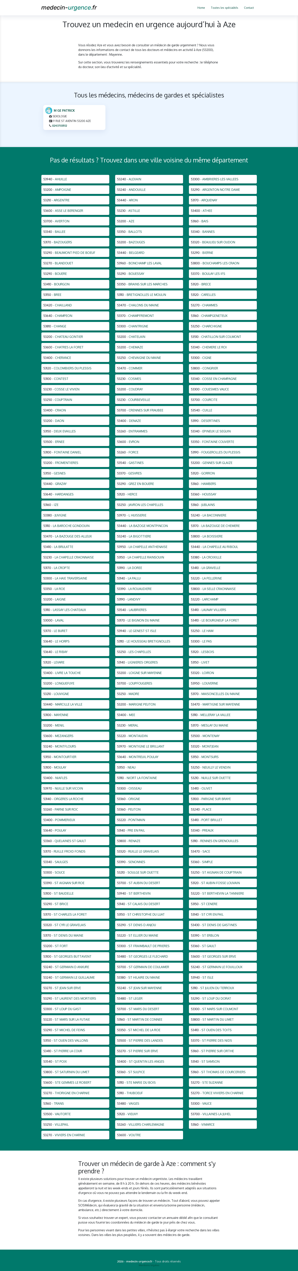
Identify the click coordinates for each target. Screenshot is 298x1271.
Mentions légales (149, 1265)
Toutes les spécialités (224, 8)
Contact (249, 8)
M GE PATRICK (64, 112)
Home (201, 8)
